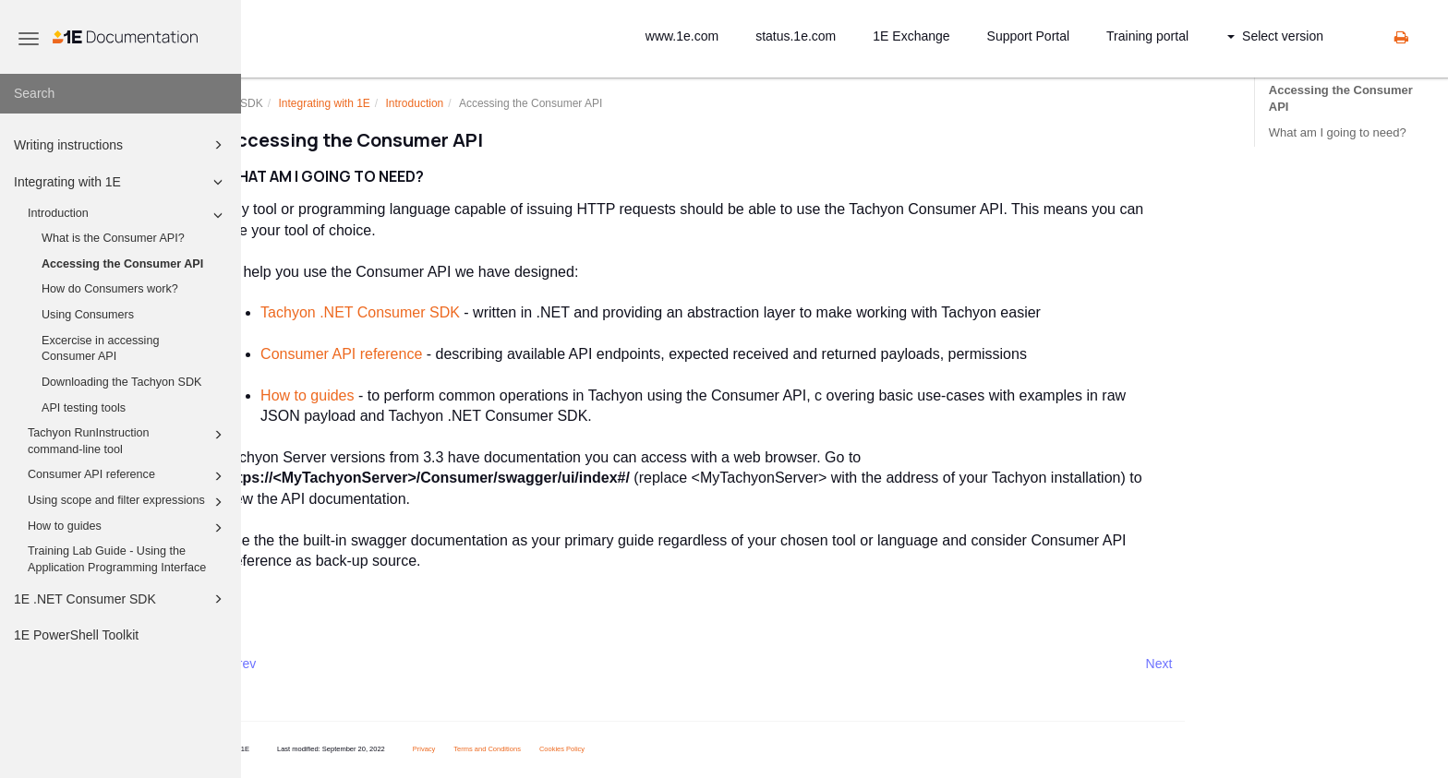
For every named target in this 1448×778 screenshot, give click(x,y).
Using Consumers (88, 314)
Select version (1275, 36)
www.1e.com (682, 36)
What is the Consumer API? (113, 238)
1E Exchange (911, 36)
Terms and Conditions (535, 749)
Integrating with (371, 103)
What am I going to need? (1337, 132)
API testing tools (84, 407)
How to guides (128, 528)
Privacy (472, 749)
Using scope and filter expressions (128, 502)
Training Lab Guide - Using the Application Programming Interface (117, 559)
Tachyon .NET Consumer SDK (408, 312)
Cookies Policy (610, 749)
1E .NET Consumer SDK (121, 599)
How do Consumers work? (110, 288)
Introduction (128, 215)
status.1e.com (795, 36)
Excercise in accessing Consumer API (100, 349)
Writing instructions (121, 145)
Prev (290, 663)
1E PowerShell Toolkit (76, 635)
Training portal (1147, 36)
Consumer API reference (128, 476)
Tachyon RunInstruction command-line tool (128, 440)
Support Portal (1028, 36)
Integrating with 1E (121, 182)
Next (1206, 663)
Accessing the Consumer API (122, 263)
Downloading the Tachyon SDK (121, 382)
